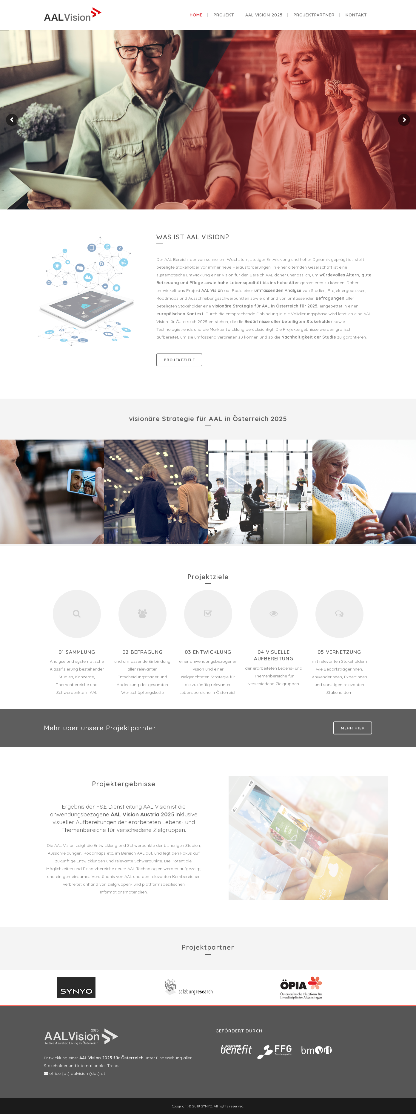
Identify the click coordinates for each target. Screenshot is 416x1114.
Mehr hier (353, 728)
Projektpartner (208, 947)
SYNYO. (206, 1106)
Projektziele (179, 359)
